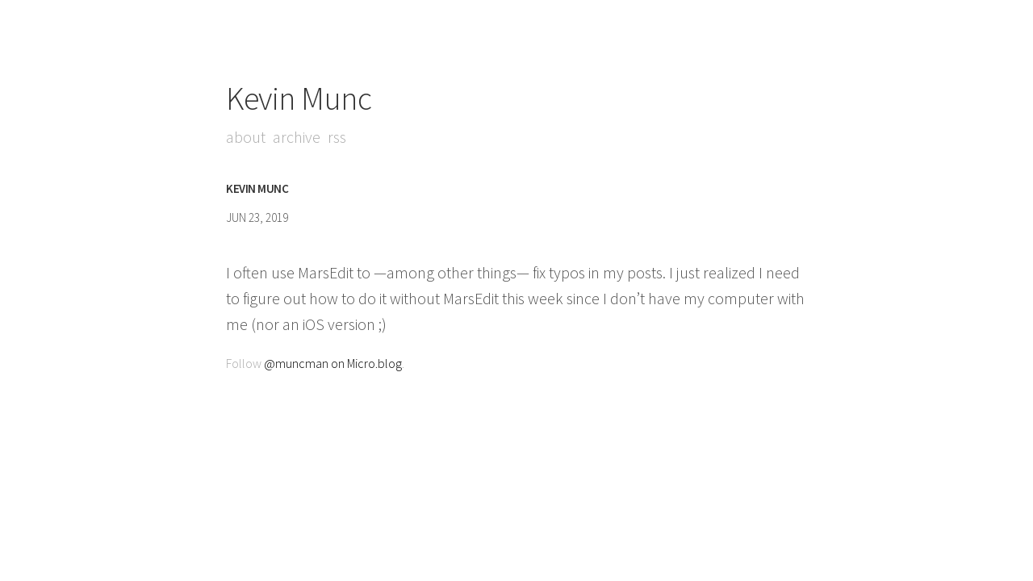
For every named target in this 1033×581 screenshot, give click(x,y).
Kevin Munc (298, 98)
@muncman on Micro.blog (333, 363)
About (246, 137)
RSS (337, 137)
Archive (296, 137)
